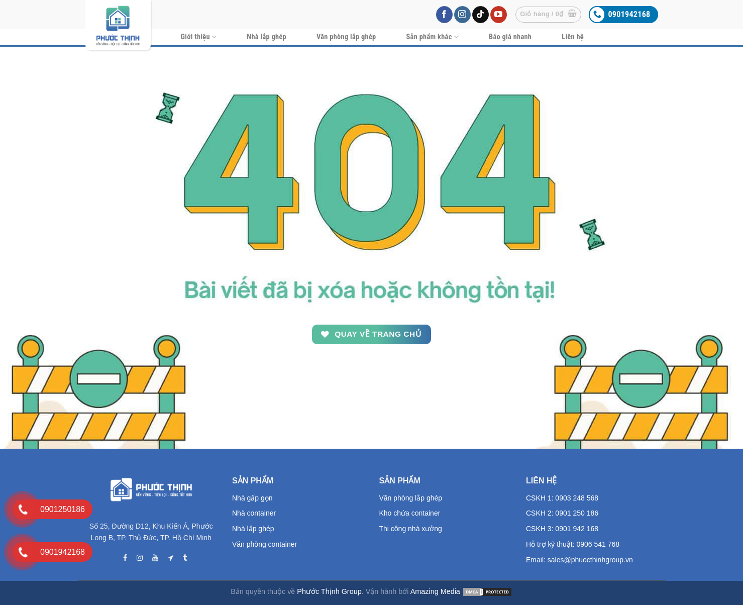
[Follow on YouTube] (498, 14)
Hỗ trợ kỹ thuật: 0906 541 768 (572, 544)
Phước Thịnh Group (329, 591)
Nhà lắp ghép (266, 37)
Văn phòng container (264, 544)
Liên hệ (573, 37)
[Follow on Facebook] (444, 14)
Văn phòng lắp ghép (346, 37)
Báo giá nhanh (510, 37)
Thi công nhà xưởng (410, 529)
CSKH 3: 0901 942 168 (562, 529)
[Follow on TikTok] (480, 14)
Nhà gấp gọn (252, 498)
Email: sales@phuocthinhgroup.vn (579, 560)
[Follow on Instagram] (462, 14)
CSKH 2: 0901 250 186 (562, 513)
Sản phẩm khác (432, 37)
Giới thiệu (199, 37)
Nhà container (254, 513)
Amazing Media (435, 591)
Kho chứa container (410, 513)
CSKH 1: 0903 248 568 (562, 498)
